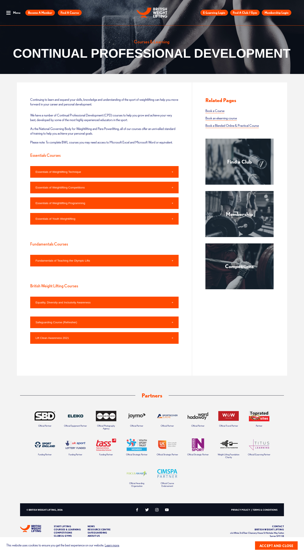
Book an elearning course (221, 118)
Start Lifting (62, 526)
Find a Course (70, 12)
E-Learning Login (214, 12)
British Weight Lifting (269, 529)
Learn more (112, 545)
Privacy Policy (240, 509)
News (91, 526)
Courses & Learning (67, 529)
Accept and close (276, 546)
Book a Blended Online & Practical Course (232, 125)
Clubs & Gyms (63, 535)
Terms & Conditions (265, 509)
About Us (94, 535)
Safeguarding (97, 532)
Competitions (63, 532)
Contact (278, 526)
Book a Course (214, 111)
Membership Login (277, 12)
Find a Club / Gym (245, 12)
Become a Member (40, 12)
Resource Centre (99, 529)
